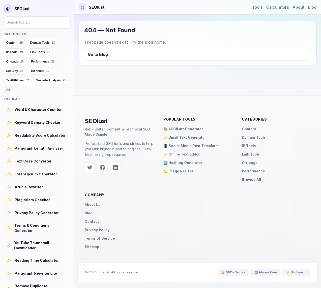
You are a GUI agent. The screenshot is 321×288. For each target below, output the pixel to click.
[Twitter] (90, 167)
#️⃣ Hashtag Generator (182, 162)
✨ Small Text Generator (184, 137)
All (8, 90)
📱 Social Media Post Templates (191, 146)
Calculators (277, 7)
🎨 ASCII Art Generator (183, 129)
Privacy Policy (97, 230)
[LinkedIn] (115, 167)
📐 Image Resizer (178, 171)
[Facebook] (103, 167)
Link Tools (251, 154)
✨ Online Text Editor (181, 154)
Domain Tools (254, 137)
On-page (250, 162)
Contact (92, 221)
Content (249, 129)
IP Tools (249, 146)
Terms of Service (100, 238)
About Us (92, 204)
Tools (257, 7)
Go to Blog (98, 54)
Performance (253, 171)
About (298, 7)
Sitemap (92, 247)
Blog (312, 7)
